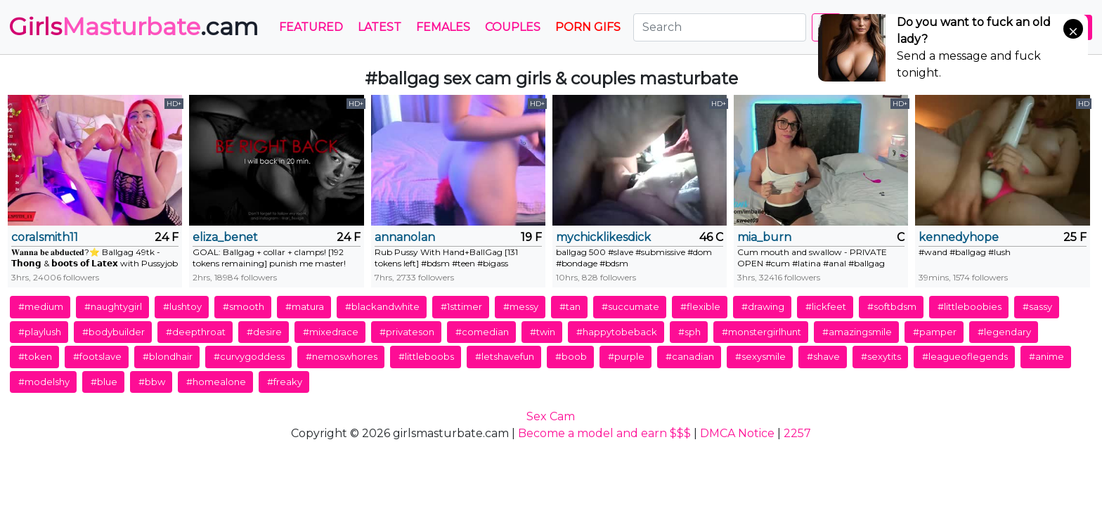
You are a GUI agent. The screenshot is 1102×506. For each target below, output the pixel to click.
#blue (104, 381)
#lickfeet (825, 306)
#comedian (482, 331)
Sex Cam (550, 416)
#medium (40, 306)
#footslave (97, 356)
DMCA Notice (737, 433)
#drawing (762, 306)
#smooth (243, 306)
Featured (311, 27)
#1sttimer (461, 306)
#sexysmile (760, 356)
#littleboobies (969, 306)
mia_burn (764, 237)
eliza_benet (225, 237)
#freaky (284, 381)
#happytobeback (616, 331)
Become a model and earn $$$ (604, 433)
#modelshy (44, 381)
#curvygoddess (249, 356)
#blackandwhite (382, 306)
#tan (570, 306)
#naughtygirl (113, 306)
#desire (264, 331)
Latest (379, 27)
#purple (626, 356)
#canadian (690, 356)
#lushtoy (182, 306)
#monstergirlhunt (761, 331)
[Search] (719, 27)
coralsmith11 (44, 237)
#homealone (216, 381)
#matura (304, 306)
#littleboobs (426, 356)
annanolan (405, 237)
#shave (823, 356)
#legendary (1004, 331)
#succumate (630, 306)
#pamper (935, 331)
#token (35, 356)
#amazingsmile (857, 331)
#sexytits (881, 356)
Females (443, 27)
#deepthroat (196, 331)
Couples (512, 27)
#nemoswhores (341, 356)
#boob (571, 356)
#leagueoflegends (965, 356)
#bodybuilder (113, 331)
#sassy (1037, 306)
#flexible (700, 306)
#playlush (39, 331)
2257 (797, 433)
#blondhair (168, 356)
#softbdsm (891, 306)
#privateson (407, 331)
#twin (542, 331)
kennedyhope (959, 237)
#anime (1046, 356)
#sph (689, 331)
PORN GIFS (588, 27)
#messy (520, 306)
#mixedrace (330, 331)
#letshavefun (504, 356)
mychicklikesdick (603, 237)
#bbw (151, 381)
